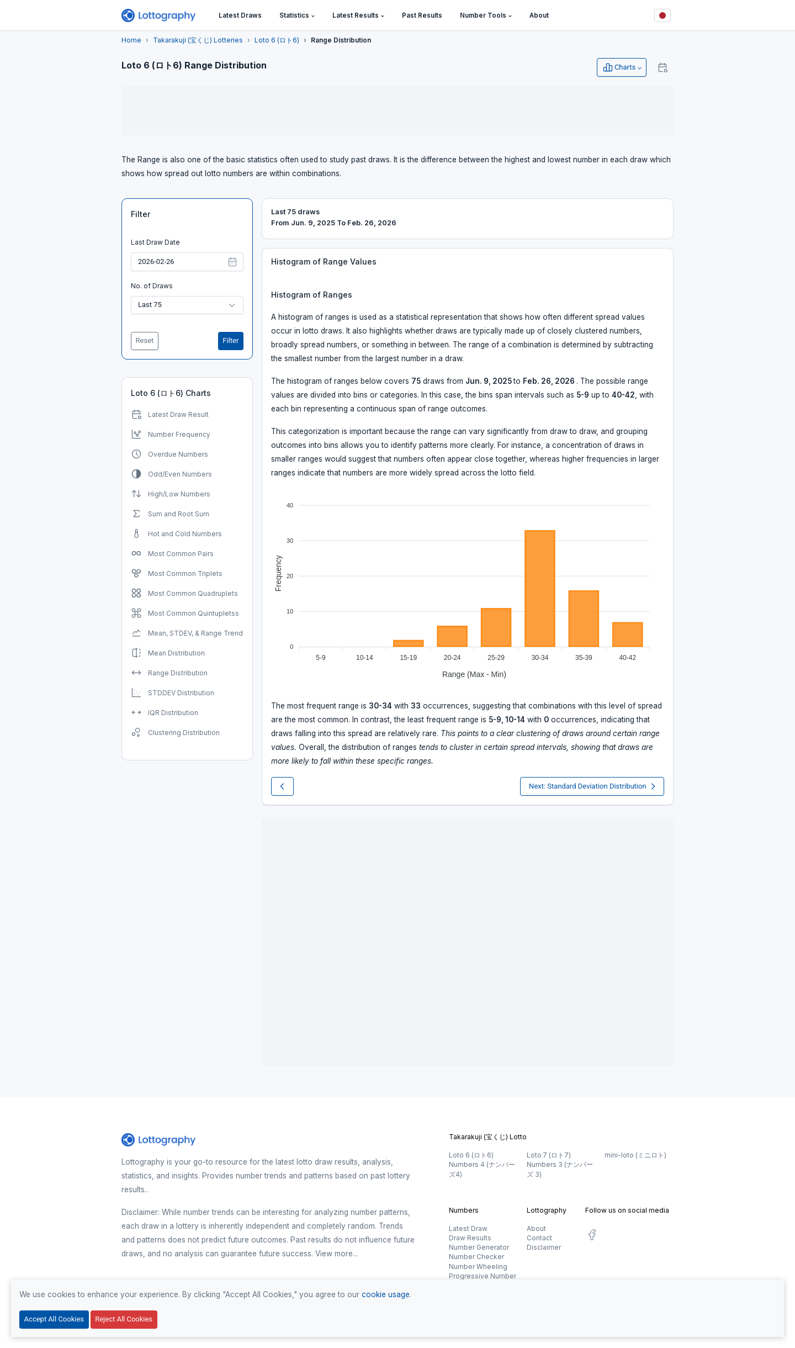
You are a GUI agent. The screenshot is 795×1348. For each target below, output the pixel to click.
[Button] (662, 15)
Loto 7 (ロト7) (549, 1155)
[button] (297, 16)
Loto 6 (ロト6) (277, 40)
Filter (140, 214)
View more (334, 1253)
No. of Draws (152, 286)
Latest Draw (468, 1228)
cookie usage (386, 1294)
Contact (539, 1238)
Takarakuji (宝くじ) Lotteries (198, 40)
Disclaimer (544, 1247)
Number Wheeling (478, 1266)
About (536, 1228)
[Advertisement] (397, 110)
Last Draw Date (155, 242)
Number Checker (476, 1256)
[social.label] (591, 1237)
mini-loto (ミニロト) (635, 1155)
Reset (145, 340)
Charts (618, 67)
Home (131, 40)
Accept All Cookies (54, 1319)
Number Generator (479, 1247)
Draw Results (470, 1238)
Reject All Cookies (123, 1319)
